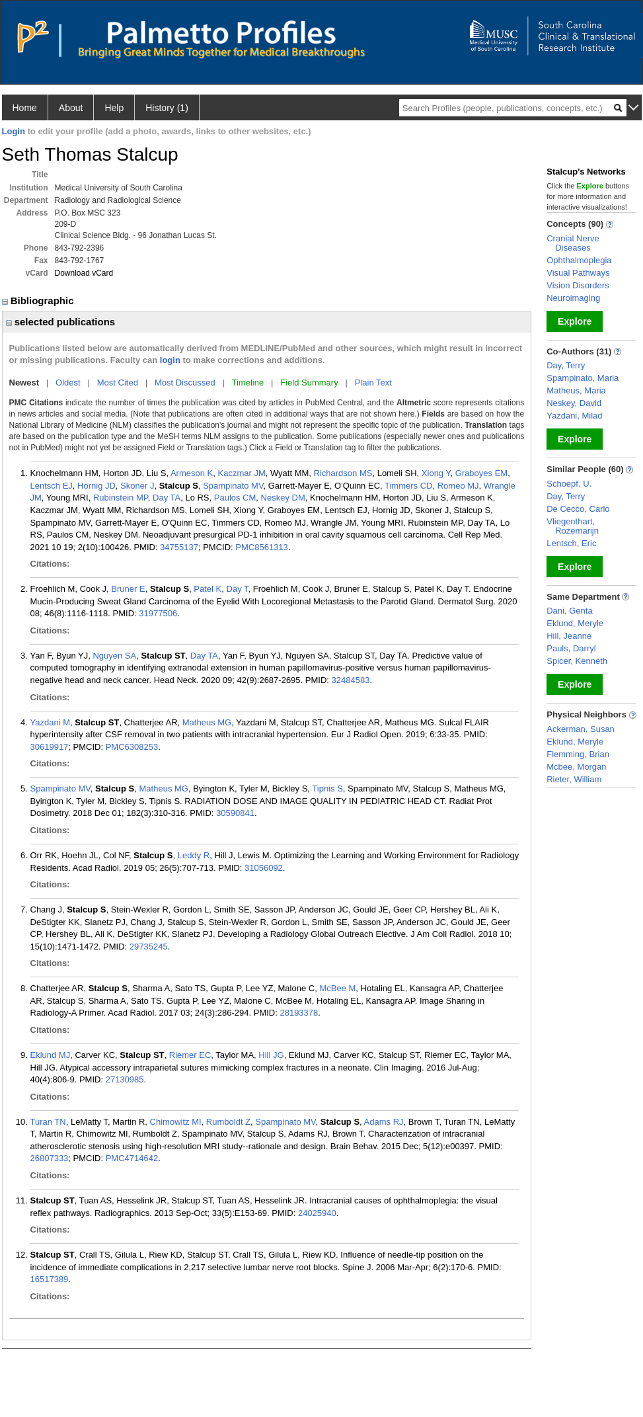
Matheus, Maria (576, 390)
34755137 (179, 547)
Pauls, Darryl (571, 648)
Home (25, 107)
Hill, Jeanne (569, 636)
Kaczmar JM (241, 473)
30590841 (235, 813)
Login (13, 131)
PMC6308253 (132, 747)
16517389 (49, 1279)
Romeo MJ (458, 486)
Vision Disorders (578, 285)
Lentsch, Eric (571, 543)
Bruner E (128, 589)
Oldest (68, 382)
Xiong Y (436, 473)
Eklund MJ (50, 1055)
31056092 (264, 868)
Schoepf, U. (569, 484)
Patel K (207, 589)
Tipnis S (327, 788)
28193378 (299, 1013)
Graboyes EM (481, 473)
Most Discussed (185, 382)
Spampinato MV (233, 486)
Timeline (248, 382)
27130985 (125, 1079)
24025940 (317, 1213)
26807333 (49, 1158)
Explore (574, 321)
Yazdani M (50, 722)
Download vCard (84, 273)
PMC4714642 (132, 1158)
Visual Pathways (578, 273)
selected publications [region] (61, 321)
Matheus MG (206, 722)
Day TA (166, 498)
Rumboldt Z (228, 1122)
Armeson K (191, 473)
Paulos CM (235, 498)
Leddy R (193, 855)
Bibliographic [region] (39, 300)
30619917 (49, 747)
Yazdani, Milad (574, 416)
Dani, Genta (569, 611)
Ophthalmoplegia (579, 260)
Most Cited (117, 382)
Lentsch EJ (51, 486)
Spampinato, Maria (583, 378)
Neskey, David (574, 403)
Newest (24, 382)
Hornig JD (96, 486)
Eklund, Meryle (575, 623)
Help (114, 107)
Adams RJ (384, 1122)
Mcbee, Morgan (576, 767)
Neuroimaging (573, 298)
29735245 (149, 946)
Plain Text (373, 382)
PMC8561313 (261, 547)
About (71, 107)
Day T (237, 589)
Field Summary (309, 382)
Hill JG (271, 1055)
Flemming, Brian (578, 754)
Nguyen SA (114, 656)
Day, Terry (566, 365)
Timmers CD (408, 486)
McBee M (337, 988)
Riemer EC (190, 1055)
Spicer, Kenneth (577, 661)
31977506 (158, 613)
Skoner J (137, 486)
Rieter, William (574, 779)
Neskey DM (283, 498)
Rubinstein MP (120, 498)
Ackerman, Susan (581, 729)
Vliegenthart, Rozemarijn (573, 526)
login (170, 360)
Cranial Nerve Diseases (573, 243)
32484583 (351, 680)
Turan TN (48, 1122)
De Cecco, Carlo (578, 509)
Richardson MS (343, 473)
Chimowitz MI (176, 1122)
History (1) (166, 107)
